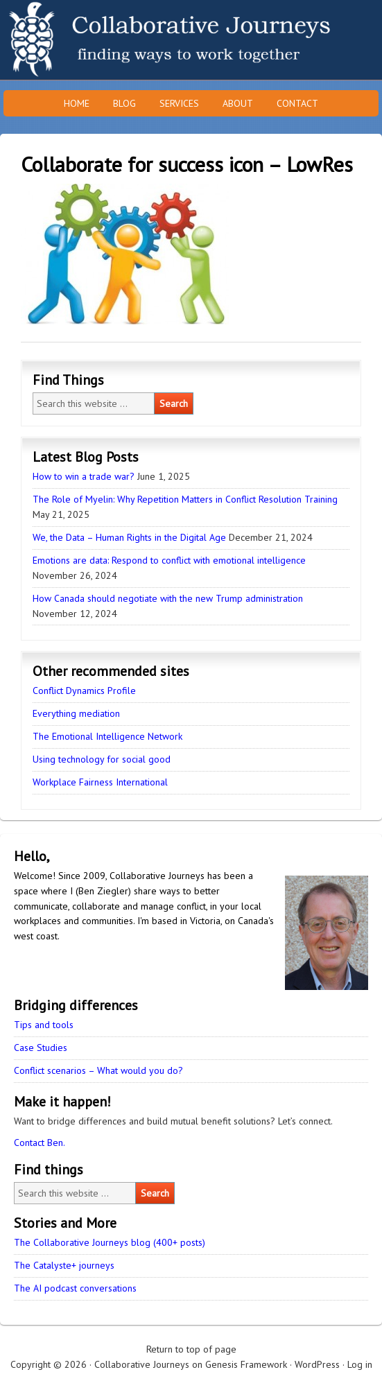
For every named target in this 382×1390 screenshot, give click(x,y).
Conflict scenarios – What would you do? (98, 1070)
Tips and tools (43, 1024)
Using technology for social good (102, 759)
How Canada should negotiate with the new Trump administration (168, 598)
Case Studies (40, 1047)
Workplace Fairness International (100, 782)
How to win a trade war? (83, 476)
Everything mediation (76, 713)
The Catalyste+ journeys (64, 1265)
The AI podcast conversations (75, 1288)
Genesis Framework (246, 1364)
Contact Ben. (39, 1142)
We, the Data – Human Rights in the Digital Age (129, 537)
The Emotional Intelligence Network (107, 736)
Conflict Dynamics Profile (84, 690)
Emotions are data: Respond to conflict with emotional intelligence (169, 560)
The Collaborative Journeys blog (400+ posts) (109, 1242)
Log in (359, 1364)
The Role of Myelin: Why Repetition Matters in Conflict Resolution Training (185, 499)
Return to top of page (191, 1349)
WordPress (317, 1364)
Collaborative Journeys (121, 40)
